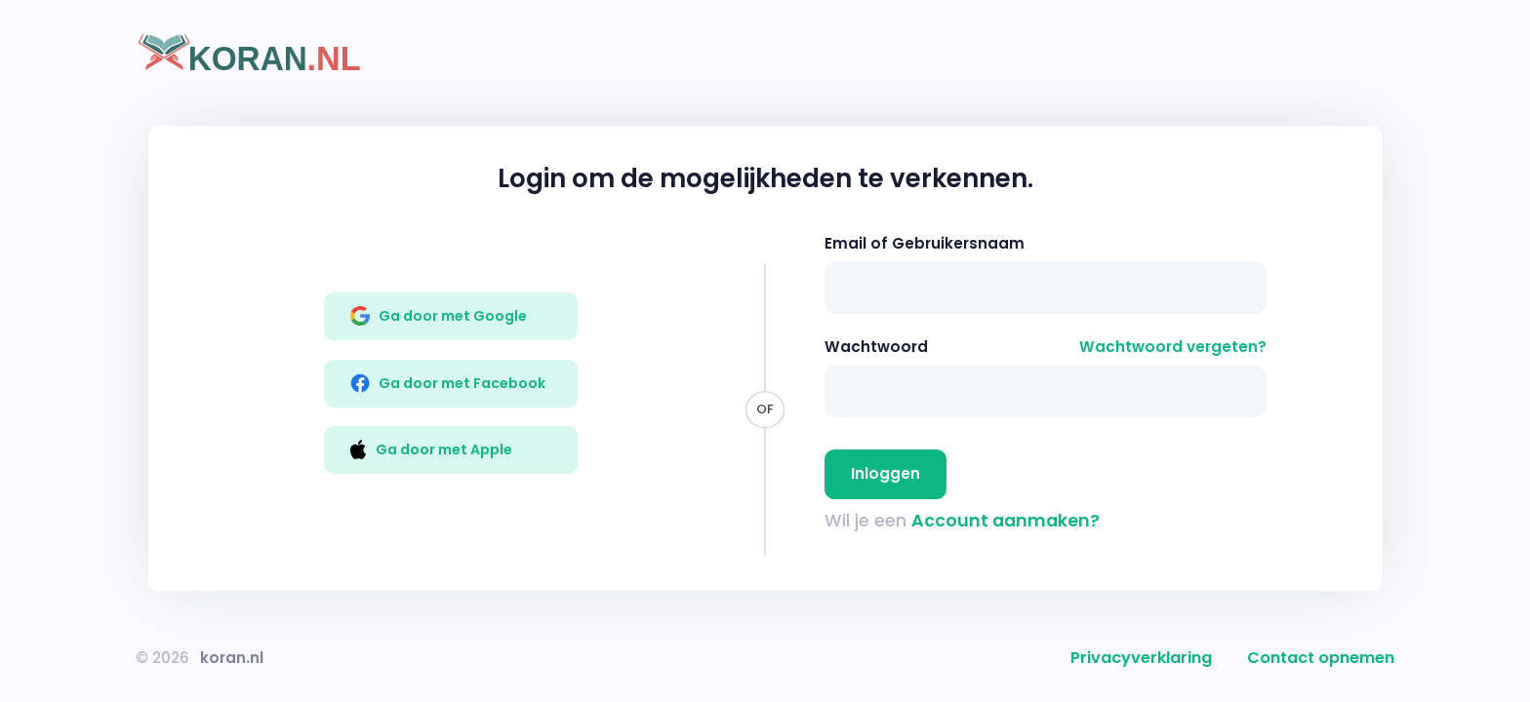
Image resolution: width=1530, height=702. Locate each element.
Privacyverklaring (1141, 657)
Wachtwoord (876, 346)
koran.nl (231, 657)
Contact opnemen (1320, 657)
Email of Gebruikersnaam (925, 243)
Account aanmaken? (1005, 520)
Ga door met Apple (431, 449)
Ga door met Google (439, 316)
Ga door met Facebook (448, 383)
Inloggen (885, 473)
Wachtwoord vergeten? (1173, 346)
